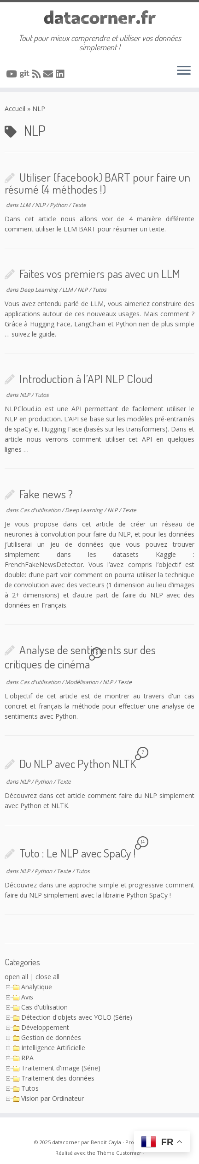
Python (59, 205)
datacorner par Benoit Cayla (86, 1142)
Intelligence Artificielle (53, 1047)
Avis (27, 997)
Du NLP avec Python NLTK (77, 763)
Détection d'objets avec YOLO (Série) (76, 1017)
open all (16, 976)
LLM (26, 205)
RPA (27, 1057)
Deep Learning (39, 290)
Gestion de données (51, 1037)
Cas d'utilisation (41, 510)
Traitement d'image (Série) (60, 1068)
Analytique (36, 986)
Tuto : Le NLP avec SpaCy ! (77, 852)
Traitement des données (57, 1078)
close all (47, 976)
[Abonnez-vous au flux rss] (37, 73)
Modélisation (82, 682)
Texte (79, 205)
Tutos (99, 290)
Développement (45, 1027)
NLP (41, 205)
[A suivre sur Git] (26, 73)
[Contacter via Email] (49, 73)
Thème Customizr (119, 1152)
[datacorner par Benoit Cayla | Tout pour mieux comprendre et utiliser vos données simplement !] (99, 18)
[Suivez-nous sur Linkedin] (61, 73)
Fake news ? (46, 493)
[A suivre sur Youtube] (13, 73)
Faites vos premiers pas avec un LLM (99, 273)
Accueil (15, 108)
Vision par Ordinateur (52, 1098)
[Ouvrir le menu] (184, 71)
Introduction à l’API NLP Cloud (85, 378)
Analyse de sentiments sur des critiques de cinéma (80, 657)
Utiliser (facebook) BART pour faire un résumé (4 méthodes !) (97, 183)
